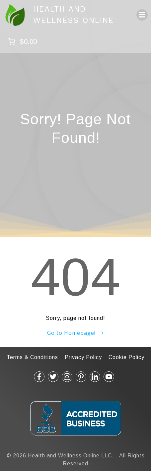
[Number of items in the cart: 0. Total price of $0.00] (21, 41)
